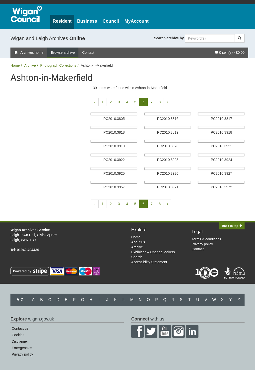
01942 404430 (28, 250)
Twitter (151, 331)
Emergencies (22, 348)
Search (136, 257)
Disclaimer (20, 341)
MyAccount (137, 21)
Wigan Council (26, 14)
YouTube (165, 331)
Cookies (18, 335)
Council (111, 21)
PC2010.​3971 (168, 187)
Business (87, 21)
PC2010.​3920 (168, 146)
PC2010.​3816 (168, 119)
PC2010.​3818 (114, 132)
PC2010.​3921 (221, 146)
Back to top (232, 226)
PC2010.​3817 (221, 119)
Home (15, 65)
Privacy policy (202, 244)
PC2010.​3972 (221, 187)
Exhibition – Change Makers (153, 252)
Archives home (29, 52)
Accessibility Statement (149, 262)
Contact (88, 52)
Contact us (20, 328)
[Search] (240, 38)
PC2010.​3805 (114, 119)
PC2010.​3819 (168, 132)
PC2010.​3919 (114, 146)
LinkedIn (192, 331)
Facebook (137, 331)
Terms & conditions (206, 239)
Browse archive (63, 52)
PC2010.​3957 (114, 187)
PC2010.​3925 (114, 173)
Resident (62, 21)
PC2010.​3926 (168, 173)
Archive (30, 65)
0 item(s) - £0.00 (229, 52)
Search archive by (169, 38)
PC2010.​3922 (114, 160)
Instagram (178, 331)
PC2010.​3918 (221, 132)
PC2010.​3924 (221, 160)
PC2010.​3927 (221, 173)
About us (138, 242)
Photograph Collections (58, 65)
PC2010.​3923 (168, 160)
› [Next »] (167, 102)
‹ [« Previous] (94, 102)
